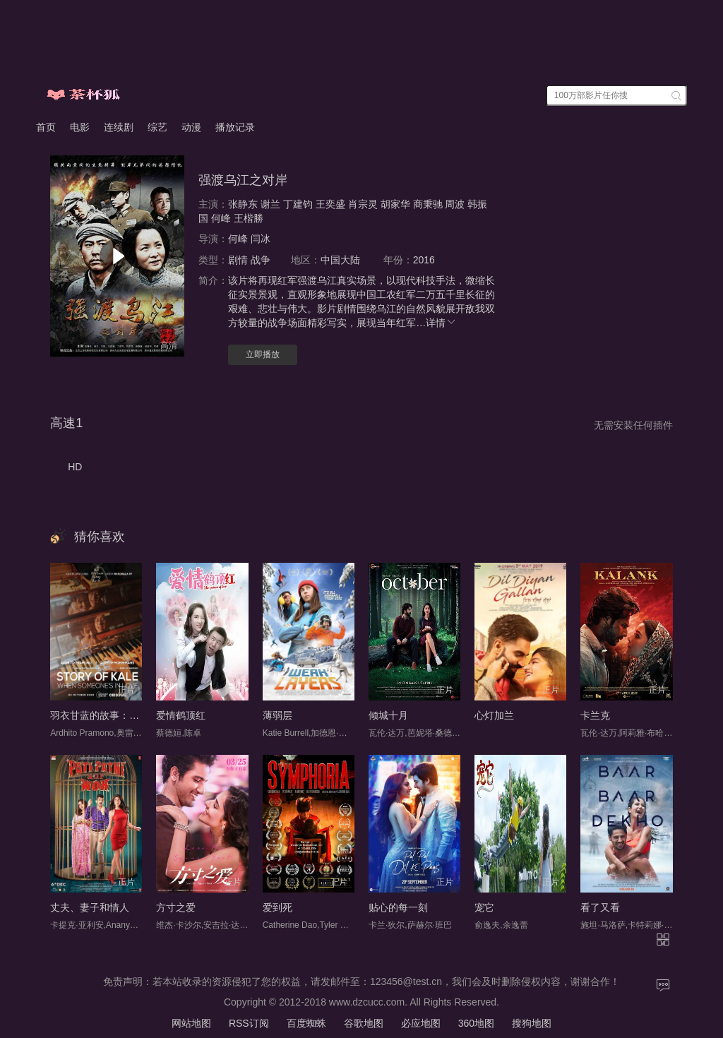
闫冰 (260, 238)
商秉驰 (428, 204)
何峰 (221, 218)
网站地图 (191, 1023)
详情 (441, 322)
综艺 (157, 127)
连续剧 (118, 127)
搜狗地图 (531, 1023)
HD (75, 466)
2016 (424, 260)
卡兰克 (595, 715)
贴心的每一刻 (398, 907)
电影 (80, 127)
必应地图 (421, 1023)
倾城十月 (388, 715)
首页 (46, 127)
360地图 (476, 1023)
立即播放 (263, 354)
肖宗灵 (363, 204)
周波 (455, 204)
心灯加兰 (494, 715)
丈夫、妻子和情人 (89, 907)
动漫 (191, 127)
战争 (260, 260)
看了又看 (600, 907)
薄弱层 (277, 715)
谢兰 (270, 204)
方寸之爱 (176, 907)
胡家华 (395, 204)
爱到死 (277, 907)
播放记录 (235, 127)
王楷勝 (248, 218)
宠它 (484, 907)
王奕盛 (330, 204)
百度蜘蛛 (306, 1023)
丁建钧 (298, 204)
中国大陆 (340, 260)
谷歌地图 (363, 1023)
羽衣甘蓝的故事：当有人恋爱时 (119, 715)
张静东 (243, 204)
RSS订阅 (249, 1023)
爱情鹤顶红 (180, 715)
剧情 (238, 260)
